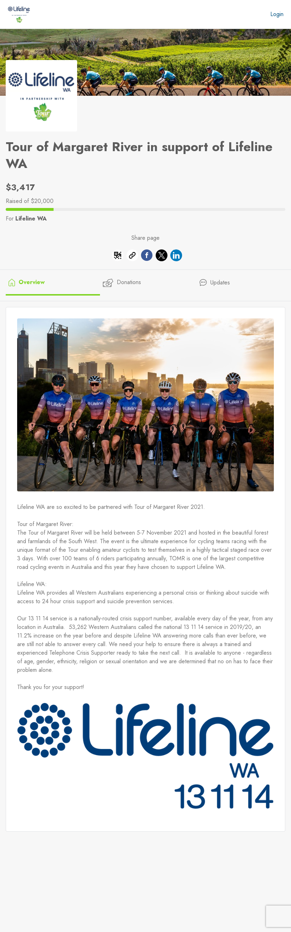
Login (277, 14)
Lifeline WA (31, 218)
